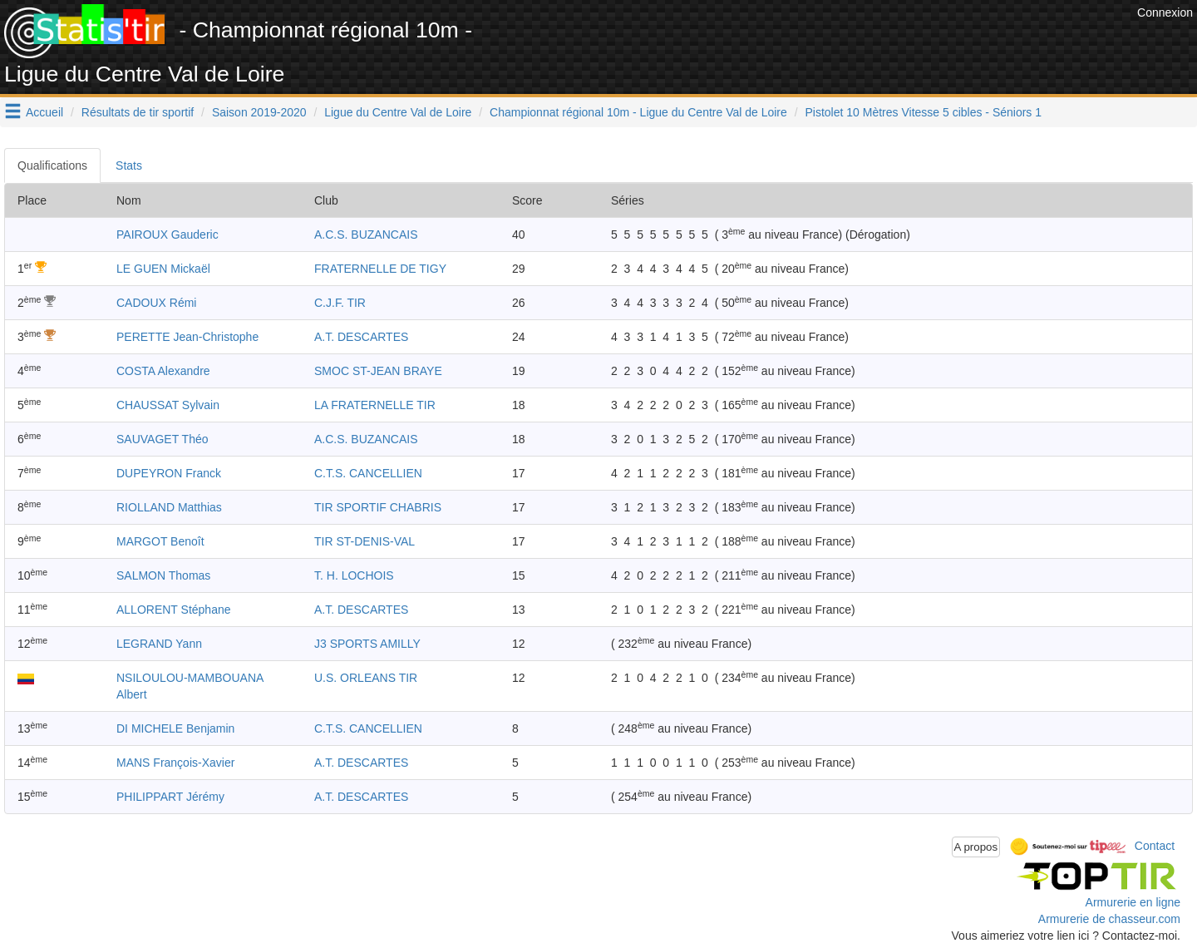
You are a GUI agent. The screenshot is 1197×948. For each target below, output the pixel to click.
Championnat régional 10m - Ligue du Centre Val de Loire (638, 112)
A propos (976, 847)
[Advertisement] (830, 41)
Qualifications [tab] (52, 165)
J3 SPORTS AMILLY (367, 643)
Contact (1155, 845)
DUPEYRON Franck (168, 473)
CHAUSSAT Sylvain (167, 405)
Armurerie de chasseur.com (1109, 919)
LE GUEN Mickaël (163, 268)
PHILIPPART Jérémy (170, 796)
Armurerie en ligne (1133, 902)
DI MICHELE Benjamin (175, 728)
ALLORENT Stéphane (173, 609)
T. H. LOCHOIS (354, 575)
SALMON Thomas (163, 575)
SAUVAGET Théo (162, 439)
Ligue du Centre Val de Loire (397, 112)
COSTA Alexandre (163, 371)
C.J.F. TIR (340, 302)
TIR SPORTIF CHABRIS (377, 507)
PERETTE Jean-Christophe (187, 336)
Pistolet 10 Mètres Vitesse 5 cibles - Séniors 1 (923, 112)
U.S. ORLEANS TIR (365, 677)
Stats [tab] (129, 165)
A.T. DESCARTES (361, 336)
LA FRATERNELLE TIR (375, 405)
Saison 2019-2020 (259, 112)
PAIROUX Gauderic (167, 234)
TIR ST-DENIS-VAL (364, 541)
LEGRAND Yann (159, 643)
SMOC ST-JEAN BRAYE (378, 371)
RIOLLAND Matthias (169, 507)
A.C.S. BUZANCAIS (365, 234)
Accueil (44, 112)
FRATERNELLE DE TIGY (380, 268)
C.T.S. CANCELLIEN (368, 473)
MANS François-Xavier (175, 762)
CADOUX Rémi (156, 302)
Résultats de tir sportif (137, 112)
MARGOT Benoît (160, 541)
